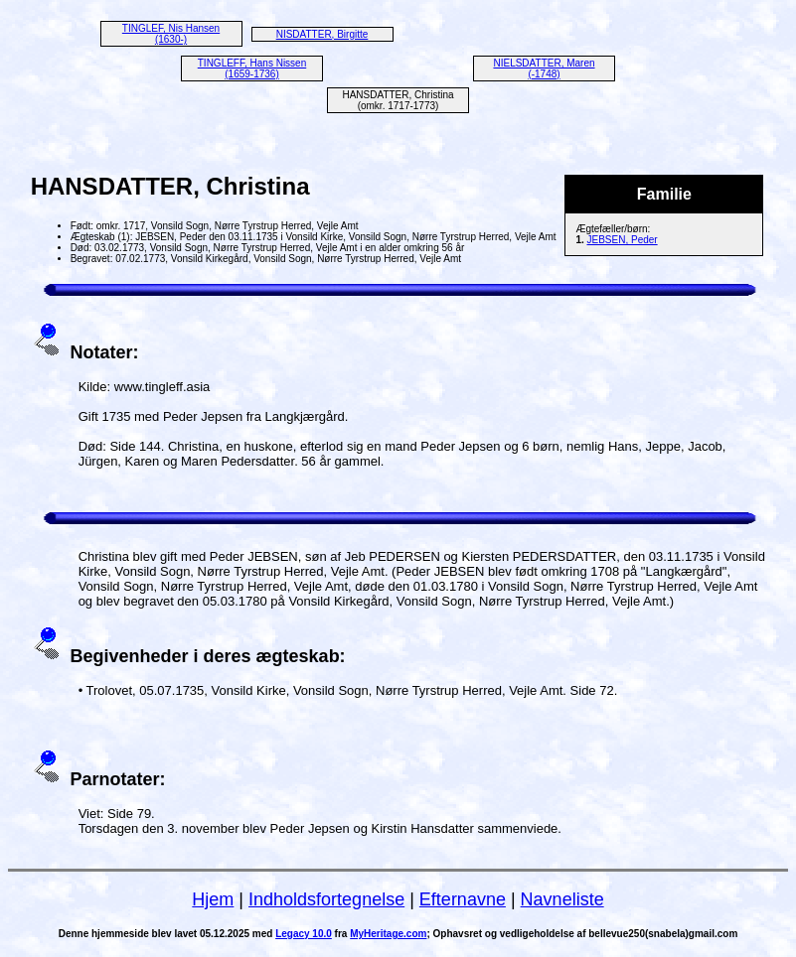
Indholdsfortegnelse (326, 899)
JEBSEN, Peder (622, 239)
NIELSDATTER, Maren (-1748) (543, 68)
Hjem (213, 899)
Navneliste (562, 899)
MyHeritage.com (388, 933)
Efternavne (462, 899)
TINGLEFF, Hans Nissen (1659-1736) (252, 68)
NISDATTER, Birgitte (322, 34)
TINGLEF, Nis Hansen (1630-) (171, 34)
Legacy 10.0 (303, 933)
